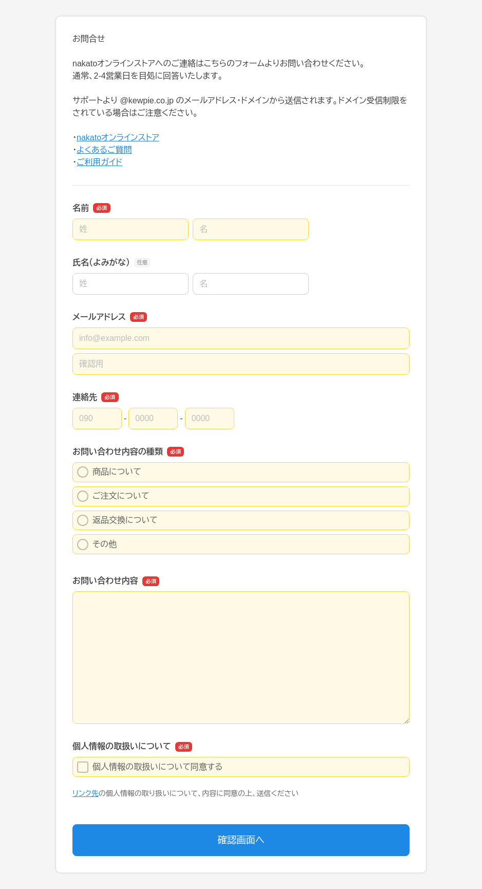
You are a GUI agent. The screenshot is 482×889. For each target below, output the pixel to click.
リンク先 (85, 793)
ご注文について (113, 496)
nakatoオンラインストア (118, 137)
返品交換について (117, 520)
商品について (109, 472)
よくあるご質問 (104, 150)
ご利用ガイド (99, 162)
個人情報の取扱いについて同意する (150, 767)
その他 (97, 544)
